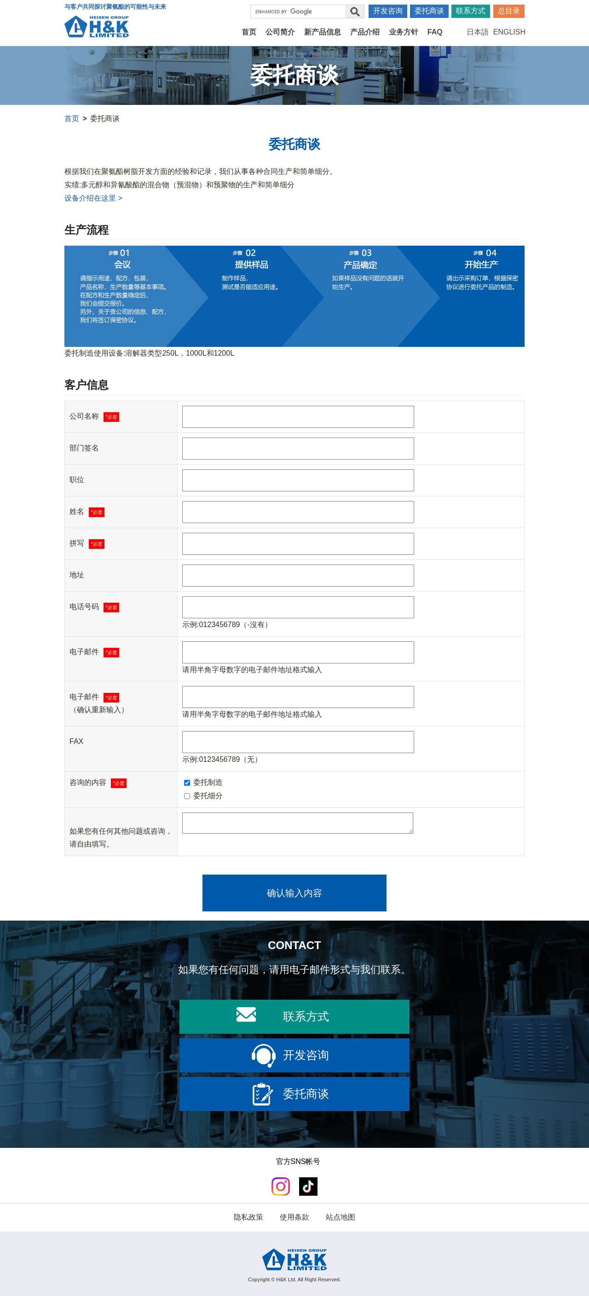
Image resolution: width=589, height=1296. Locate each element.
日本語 (478, 32)
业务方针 (403, 32)
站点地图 (340, 1217)
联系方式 (470, 11)
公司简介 (280, 32)
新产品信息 (322, 32)
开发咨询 (388, 11)
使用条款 (294, 1217)
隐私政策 (248, 1217)
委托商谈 (429, 11)
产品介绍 (365, 32)
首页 (249, 32)
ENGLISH (509, 32)
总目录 (509, 11)
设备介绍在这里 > (93, 198)
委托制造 (203, 782)
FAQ (435, 32)
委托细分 (203, 796)
